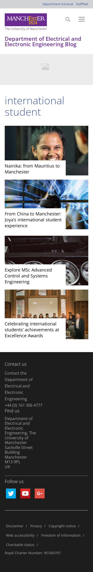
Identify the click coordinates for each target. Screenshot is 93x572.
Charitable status (20, 544)
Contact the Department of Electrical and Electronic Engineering (18, 386)
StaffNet (82, 4)
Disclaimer (15, 526)
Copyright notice (62, 526)
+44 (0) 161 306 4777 (23, 405)
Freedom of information (61, 535)
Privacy (36, 526)
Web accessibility (20, 535)
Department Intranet (57, 4)
